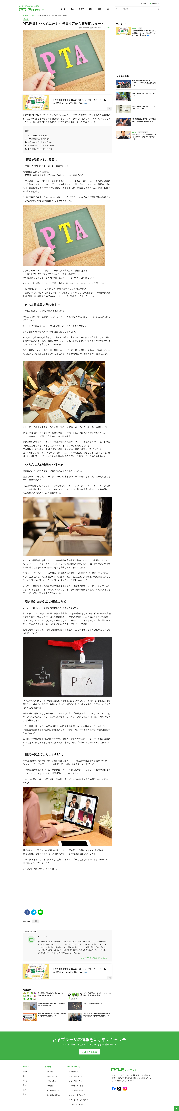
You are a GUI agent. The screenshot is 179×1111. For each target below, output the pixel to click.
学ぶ (72, 9)
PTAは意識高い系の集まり (39, 139)
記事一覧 (50, 1071)
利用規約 (50, 1084)
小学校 (35, 921)
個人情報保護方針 (53, 1088)
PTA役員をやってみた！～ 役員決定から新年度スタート (55, 15)
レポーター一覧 (52, 1076)
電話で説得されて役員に (38, 135)
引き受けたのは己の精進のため (41, 145)
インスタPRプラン (75, 1076)
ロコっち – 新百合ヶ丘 (77, 1092)
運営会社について (75, 1071)
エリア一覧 (142, 3)
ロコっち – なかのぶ (76, 1101)
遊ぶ (99, 9)
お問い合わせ (155, 3)
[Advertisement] (67, 891)
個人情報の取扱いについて (54, 1094)
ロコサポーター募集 (76, 1084)
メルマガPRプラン (75, 1080)
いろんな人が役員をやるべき (40, 142)
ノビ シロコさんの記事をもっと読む (94, 958)
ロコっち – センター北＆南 (78, 1097)
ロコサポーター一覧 (76, 1088)
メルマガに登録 (89, 1052)
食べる (62, 9)
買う (90, 9)
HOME (27, 15)
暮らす (81, 9)
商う (109, 9)
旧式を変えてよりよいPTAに (40, 149)
